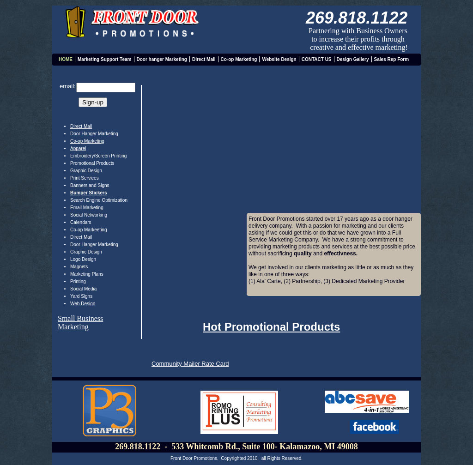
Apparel (78, 148)
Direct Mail (81, 126)
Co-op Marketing (87, 141)
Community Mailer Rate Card (190, 363)
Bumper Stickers (88, 192)
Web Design (82, 303)
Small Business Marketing (80, 322)
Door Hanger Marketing (94, 133)
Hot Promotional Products (271, 326)
